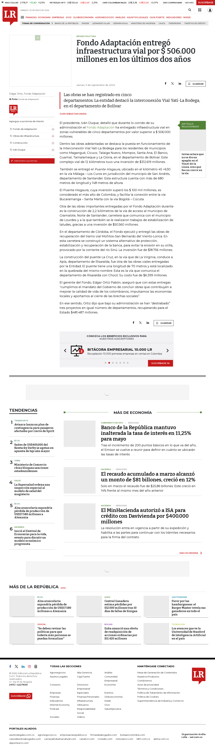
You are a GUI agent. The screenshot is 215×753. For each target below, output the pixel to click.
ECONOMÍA (44, 17)
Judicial (41, 624)
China (17, 460)
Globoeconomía (113, 696)
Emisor (85, 23)
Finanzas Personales (88, 696)
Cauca (162, 23)
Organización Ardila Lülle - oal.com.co (194, 735)
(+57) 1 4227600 (18, 684)
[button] (64, 351)
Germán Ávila (120, 23)
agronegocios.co (47, 735)
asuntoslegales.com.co (21, 735)
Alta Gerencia (84, 672)
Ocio (107, 704)
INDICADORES (174, 17)
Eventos (108, 692)
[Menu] (23, 17)
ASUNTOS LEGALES (137, 17)
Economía (110, 684)
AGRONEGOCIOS (104, 17)
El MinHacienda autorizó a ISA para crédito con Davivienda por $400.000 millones (145, 516)
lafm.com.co (143, 739)
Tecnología (178, 624)
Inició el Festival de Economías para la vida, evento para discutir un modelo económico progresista (30, 537)
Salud (17, 480)
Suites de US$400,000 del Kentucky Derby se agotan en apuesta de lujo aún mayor (34, 448)
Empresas (55, 692)
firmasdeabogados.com (103, 735)
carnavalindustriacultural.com (60, 739)
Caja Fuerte (83, 676)
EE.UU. (17, 440)
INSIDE (187, 17)
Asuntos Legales (59, 676)
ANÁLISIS (120, 17)
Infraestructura (85, 700)
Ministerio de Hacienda (143, 23)
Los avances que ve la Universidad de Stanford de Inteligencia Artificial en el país (189, 633)
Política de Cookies (148, 696)
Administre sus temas (24, 160)
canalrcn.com (86, 739)
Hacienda (19, 527)
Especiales (83, 692)
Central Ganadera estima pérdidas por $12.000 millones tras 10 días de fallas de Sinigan (120, 606)
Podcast (54, 708)
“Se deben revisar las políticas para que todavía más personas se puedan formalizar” (54, 633)
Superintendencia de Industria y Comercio (160, 700)
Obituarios (83, 704)
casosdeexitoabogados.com (25, 739)
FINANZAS (31, 17)
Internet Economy (60, 704)
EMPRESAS (58, 17)
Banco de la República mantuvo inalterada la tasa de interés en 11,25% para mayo (146, 433)
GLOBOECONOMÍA (83, 17)
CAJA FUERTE (157, 17)
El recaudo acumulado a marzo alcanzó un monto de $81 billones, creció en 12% (148, 477)
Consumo (55, 684)
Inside (107, 700)
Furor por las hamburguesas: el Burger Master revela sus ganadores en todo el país (189, 607)
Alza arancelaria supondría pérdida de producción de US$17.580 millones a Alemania (33, 512)
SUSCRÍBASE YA (160, 363)
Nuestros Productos (148, 676)
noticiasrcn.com (124, 739)
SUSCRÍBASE (205, 2)
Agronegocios (58, 672)
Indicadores (56, 700)
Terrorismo (174, 23)
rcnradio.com (105, 739)
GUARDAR (196, 83)
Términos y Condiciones (150, 688)
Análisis (108, 672)
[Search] (189, 10)
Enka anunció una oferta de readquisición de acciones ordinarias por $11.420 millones (121, 633)
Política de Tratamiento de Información (158, 692)
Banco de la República (66, 23)
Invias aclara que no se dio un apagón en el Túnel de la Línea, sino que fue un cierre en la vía (193, 164)
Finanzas (54, 696)
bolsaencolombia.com (132, 735)
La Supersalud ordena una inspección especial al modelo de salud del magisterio (32, 489)
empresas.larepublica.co (73, 735)
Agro (107, 597)
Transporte (21, 420)
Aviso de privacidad (148, 684)
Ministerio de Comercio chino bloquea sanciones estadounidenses (31, 468)
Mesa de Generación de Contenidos (157, 672)
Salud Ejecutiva (112, 708)
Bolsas (108, 624)
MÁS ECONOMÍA (189, 553)
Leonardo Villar (101, 23)
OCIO (69, 17)
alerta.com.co (161, 739)
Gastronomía (179, 597)
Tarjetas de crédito (194, 23)
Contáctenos (144, 680)
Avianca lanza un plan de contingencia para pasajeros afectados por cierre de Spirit (34, 428)
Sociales (54, 717)
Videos (81, 717)
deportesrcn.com (19, 743)
